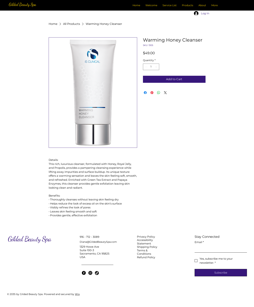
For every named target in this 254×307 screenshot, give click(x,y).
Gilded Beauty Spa (22, 4)
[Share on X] (165, 93)
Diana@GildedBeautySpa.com (98, 241)
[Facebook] (83, 273)
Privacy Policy (146, 236)
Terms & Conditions (144, 252)
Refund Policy (146, 257)
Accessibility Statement (145, 241)
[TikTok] (96, 273)
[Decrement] (145, 67)
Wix (77, 294)
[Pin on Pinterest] (152, 93)
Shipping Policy (147, 247)
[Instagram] (90, 273)
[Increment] (156, 67)
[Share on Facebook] (145, 93)
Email (199, 242)
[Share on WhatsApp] (159, 93)
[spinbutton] (151, 67)
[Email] (220, 248)
